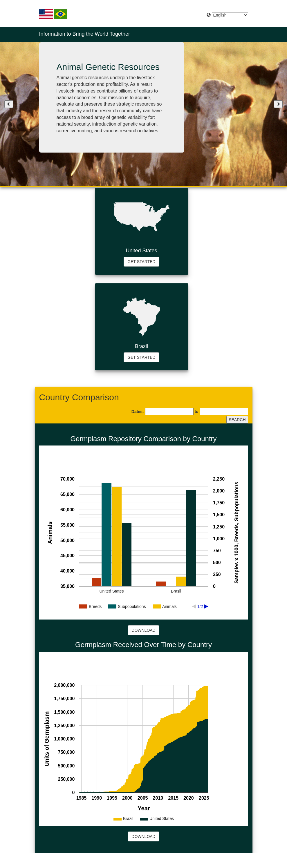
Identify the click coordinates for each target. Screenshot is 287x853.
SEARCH (237, 419)
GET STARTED (141, 261)
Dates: (137, 411)
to (196, 411)
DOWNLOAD (143, 630)
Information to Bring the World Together (84, 34)
